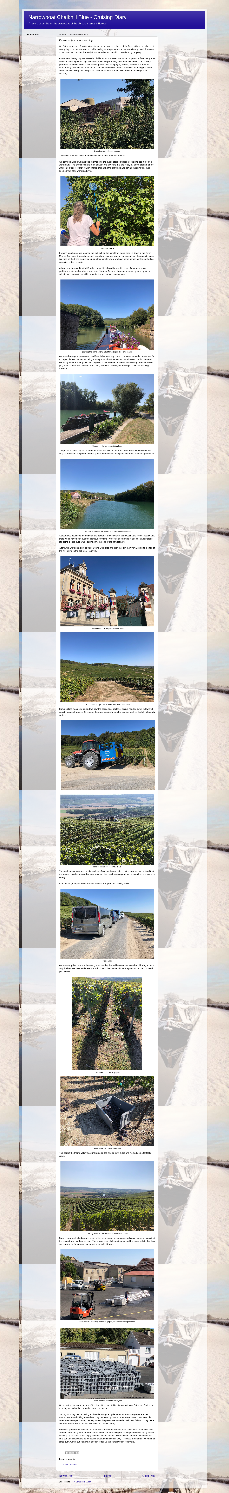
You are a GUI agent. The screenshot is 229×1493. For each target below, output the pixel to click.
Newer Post (66, 1475)
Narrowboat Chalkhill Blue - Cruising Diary (77, 17)
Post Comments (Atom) (81, 1482)
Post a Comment (70, 1464)
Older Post (148, 1475)
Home (107, 1475)
